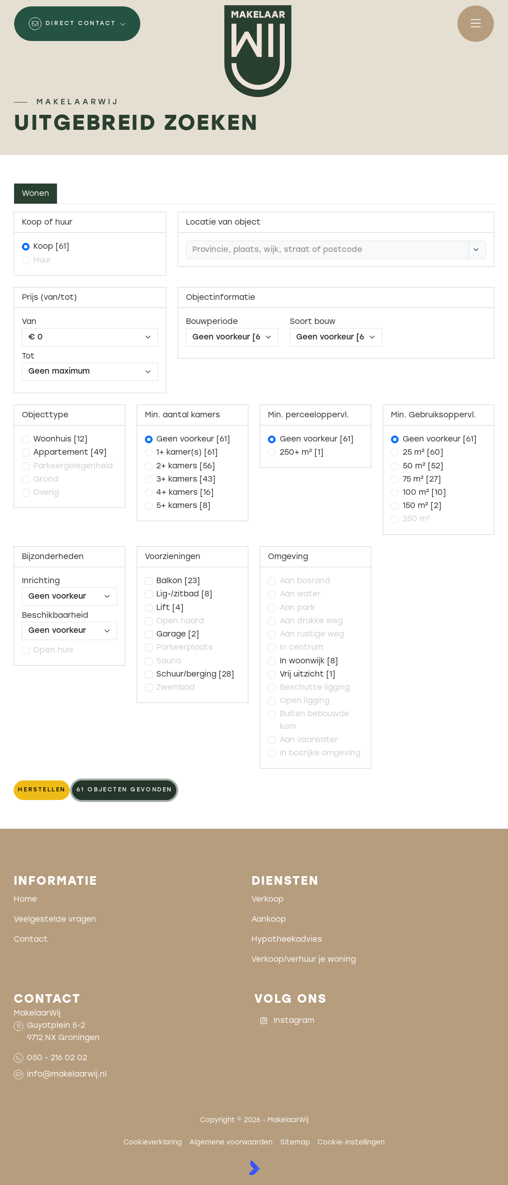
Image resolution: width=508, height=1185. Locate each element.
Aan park (297, 608)
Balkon (178, 581)
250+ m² (301, 453)
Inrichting (41, 581)
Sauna (168, 661)
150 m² (422, 506)
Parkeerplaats (184, 647)
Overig (46, 493)
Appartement (70, 453)
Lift (170, 608)
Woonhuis (60, 439)
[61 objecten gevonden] (124, 790)
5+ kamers (183, 506)
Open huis (53, 650)
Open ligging (304, 701)
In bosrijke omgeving (320, 753)
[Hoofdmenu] (475, 23)
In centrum (301, 647)
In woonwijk (309, 661)
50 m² (423, 466)
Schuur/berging (195, 674)
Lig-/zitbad (184, 594)
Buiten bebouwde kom (314, 720)
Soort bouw (312, 322)
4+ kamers (185, 493)
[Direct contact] (77, 23)
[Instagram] (293, 1020)
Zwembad (175, 688)
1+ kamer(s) (187, 453)
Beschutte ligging (315, 688)
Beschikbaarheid (55, 616)
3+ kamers (186, 479)
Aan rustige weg (312, 634)
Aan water (300, 594)
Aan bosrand (305, 581)
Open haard (180, 621)
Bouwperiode (212, 322)
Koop (51, 247)
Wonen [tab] (35, 194)
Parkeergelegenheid (73, 466)
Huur (42, 260)
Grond (45, 479)
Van (29, 322)
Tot (28, 356)
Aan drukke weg (311, 621)
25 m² (423, 453)
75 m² (422, 479)
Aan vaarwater (309, 740)
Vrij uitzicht (307, 674)
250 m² (416, 519)
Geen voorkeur (193, 439)
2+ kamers (185, 466)
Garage (177, 634)
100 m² (424, 493)
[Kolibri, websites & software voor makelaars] (254, 1167)
